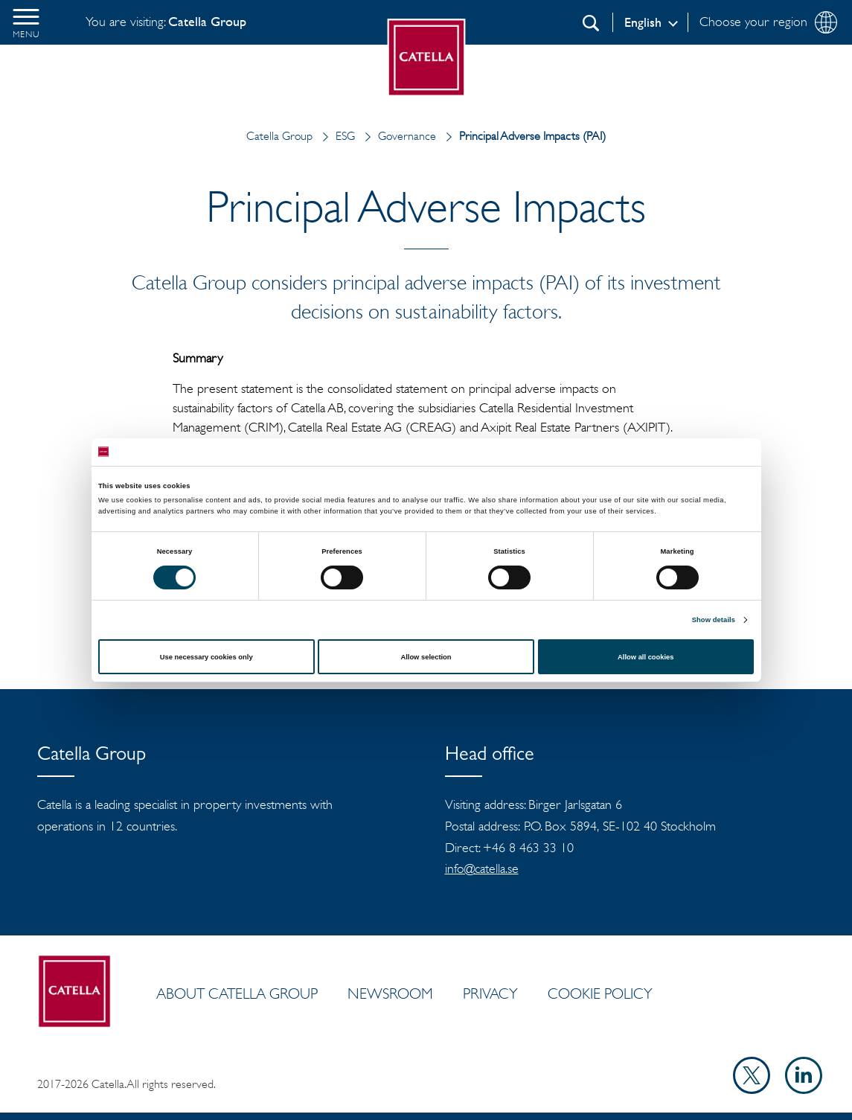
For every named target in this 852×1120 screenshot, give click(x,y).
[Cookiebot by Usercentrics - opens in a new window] (689, 452)
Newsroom (390, 993)
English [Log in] (643, 22)
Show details (713, 620)
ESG (335, 136)
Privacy (490, 993)
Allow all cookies (645, 657)
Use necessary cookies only (206, 657)
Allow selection (425, 657)
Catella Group (279, 136)
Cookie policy (600, 993)
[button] (26, 22)
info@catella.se (482, 868)
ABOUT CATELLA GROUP (237, 993)
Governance (397, 136)
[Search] (591, 23)
